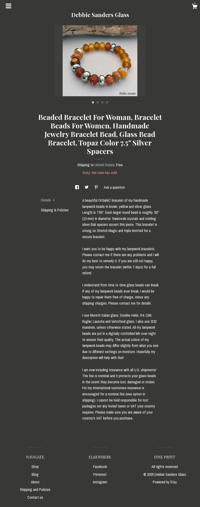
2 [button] (97, 102)
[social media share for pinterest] (96, 187)
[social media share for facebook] (77, 187)
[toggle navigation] (8, 6)
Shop (35, 466)
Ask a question (114, 187)
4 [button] (107, 102)
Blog (35, 474)
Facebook (100, 466)
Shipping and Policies (35, 489)
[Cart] (194, 7)
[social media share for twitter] (87, 187)
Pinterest (100, 474)
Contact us (35, 497)
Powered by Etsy (165, 482)
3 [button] (102, 102)
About (35, 482)
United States (104, 164)
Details (48, 200)
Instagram (100, 482)
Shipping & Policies (55, 210)
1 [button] (93, 102)
